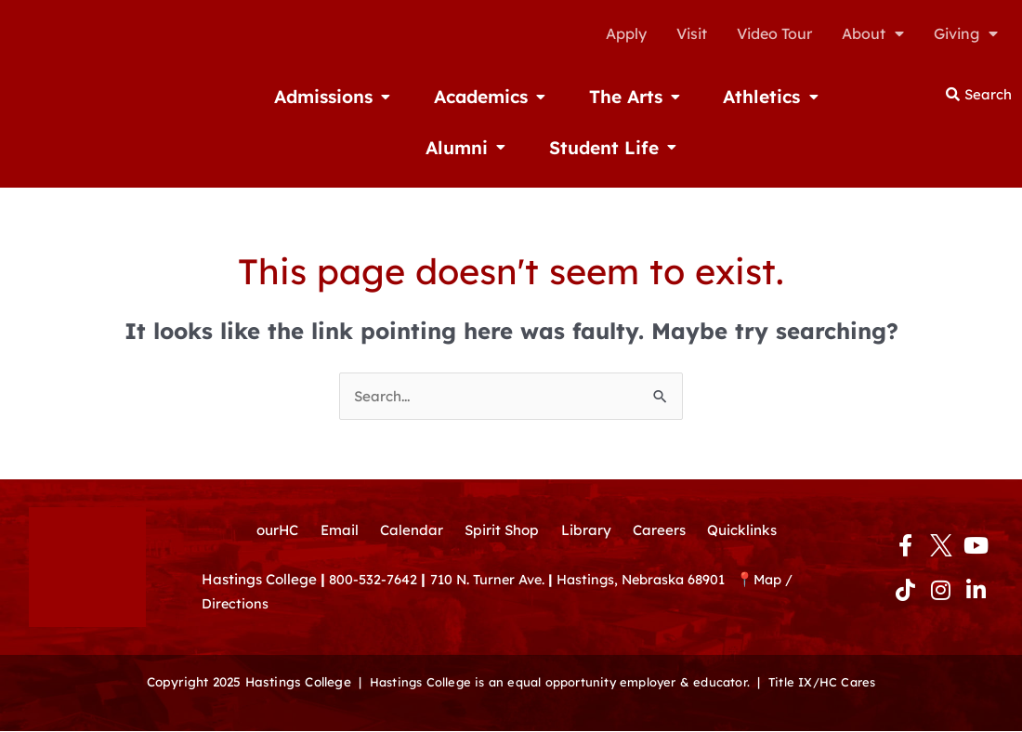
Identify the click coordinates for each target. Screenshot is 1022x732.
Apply (626, 33)
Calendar (407, 531)
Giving (966, 33)
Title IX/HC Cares (829, 683)
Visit (691, 33)
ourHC (268, 531)
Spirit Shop (502, 531)
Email (333, 531)
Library (588, 531)
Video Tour (774, 33)
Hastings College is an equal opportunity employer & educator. (557, 683)
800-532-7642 (374, 583)
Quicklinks (751, 531)
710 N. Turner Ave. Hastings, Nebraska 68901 (592, 583)
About (873, 33)
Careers (663, 531)
